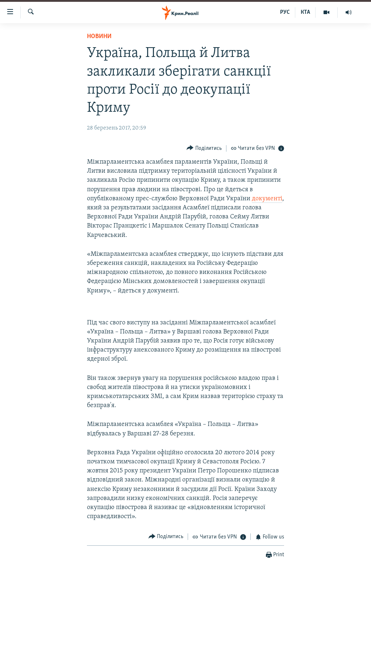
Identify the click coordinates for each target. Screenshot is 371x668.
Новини (99, 36)
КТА (305, 12)
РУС (285, 12)
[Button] (204, 148)
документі (267, 198)
